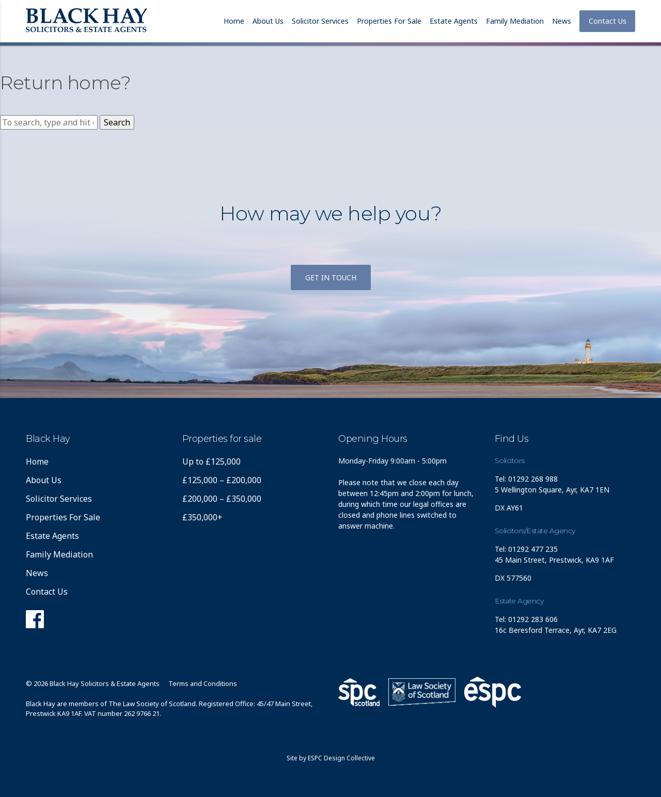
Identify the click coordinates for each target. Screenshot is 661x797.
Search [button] (117, 122)
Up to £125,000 (211, 461)
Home (234, 21)
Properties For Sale (389, 21)
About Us (268, 21)
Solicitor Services (320, 21)
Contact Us (607, 21)
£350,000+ (202, 517)
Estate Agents (454, 21)
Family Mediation (515, 21)
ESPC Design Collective (341, 758)
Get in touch (330, 277)
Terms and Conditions (202, 683)
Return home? (65, 82)
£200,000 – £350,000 (221, 498)
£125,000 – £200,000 (221, 480)
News (561, 21)
